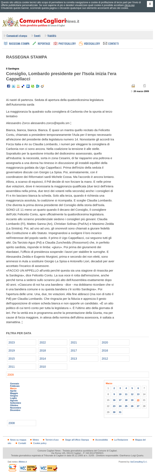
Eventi (37, 35)
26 (132, 406)
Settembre (15, 403)
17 (120, 400)
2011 (11, 366)
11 (126, 394)
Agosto (14, 400)
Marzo (13, 388)
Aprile (13, 391)
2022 (43, 342)
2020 (105, 342)
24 (120, 406)
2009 (10, 374)
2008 (11, 423)
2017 (74, 350)
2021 (74, 342)
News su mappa (18, 440)
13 (138, 394)
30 (114, 412)
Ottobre (14, 405)
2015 (11, 358)
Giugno (14, 395)
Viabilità (51, 35)
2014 (43, 358)
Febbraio (15, 386)
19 (132, 400)
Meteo (36, 440)
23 (114, 406)
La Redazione (121, 440)
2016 (105, 350)
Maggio (14, 393)
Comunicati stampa (16, 35)
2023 (11, 342)
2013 (74, 358)
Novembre (15, 408)
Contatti (22, 443)
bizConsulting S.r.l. (139, 462)
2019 (11, 350)
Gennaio (14, 383)
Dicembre (15, 410)
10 (120, 394)
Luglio (13, 398)
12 (132, 394)
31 (120, 412)
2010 (43, 366)
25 (126, 406)
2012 (105, 358)
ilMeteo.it (23, 462)
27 (138, 406)
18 (126, 400)
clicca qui (129, 5)
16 (114, 400)
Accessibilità (101, 440)
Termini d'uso (52, 440)
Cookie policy (39, 443)
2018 (43, 350)
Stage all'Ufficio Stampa (77, 440)
